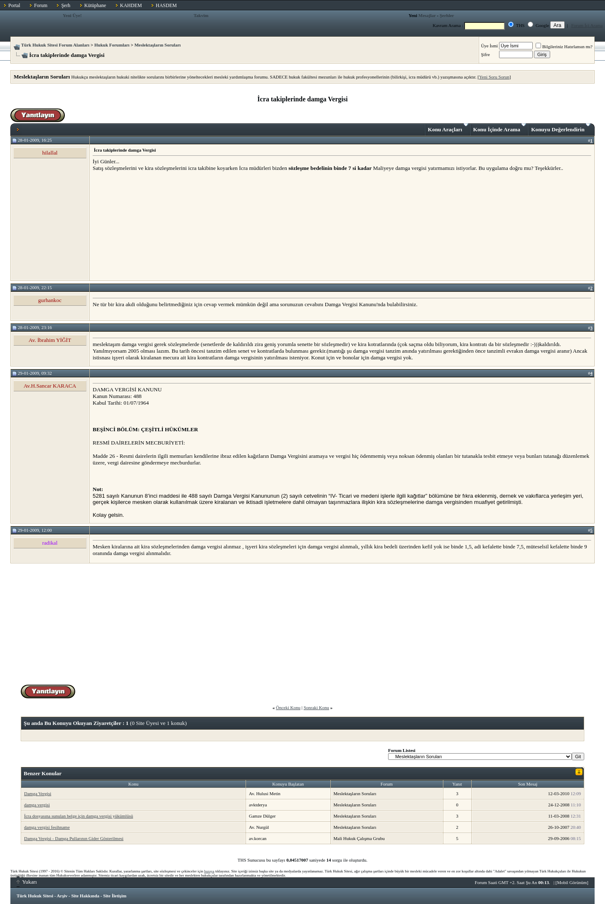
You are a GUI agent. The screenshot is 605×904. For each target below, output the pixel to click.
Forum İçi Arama (587, 25)
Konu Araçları (448, 128)
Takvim (201, 15)
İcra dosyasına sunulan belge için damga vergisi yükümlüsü (78, 815)
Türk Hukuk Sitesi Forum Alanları (55, 44)
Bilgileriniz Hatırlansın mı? (564, 46)
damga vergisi (37, 804)
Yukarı (27, 882)
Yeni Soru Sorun (494, 76)
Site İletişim (114, 895)
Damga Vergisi (37, 793)
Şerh (65, 5)
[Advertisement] (155, 226)
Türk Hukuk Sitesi (35, 895)
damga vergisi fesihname (47, 827)
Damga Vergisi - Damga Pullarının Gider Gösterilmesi (73, 838)
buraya (209, 871)
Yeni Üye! (72, 15)
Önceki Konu (288, 707)
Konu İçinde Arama (499, 128)
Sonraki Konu (316, 707)
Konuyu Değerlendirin (560, 128)
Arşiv (62, 895)
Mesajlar (427, 15)
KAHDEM (131, 5)
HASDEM (166, 5)
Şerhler (447, 15)
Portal (14, 5)
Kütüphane (95, 5)
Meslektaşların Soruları (157, 44)
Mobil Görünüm (572, 882)
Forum (40, 5)
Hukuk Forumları (112, 44)
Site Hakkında (85, 895)
